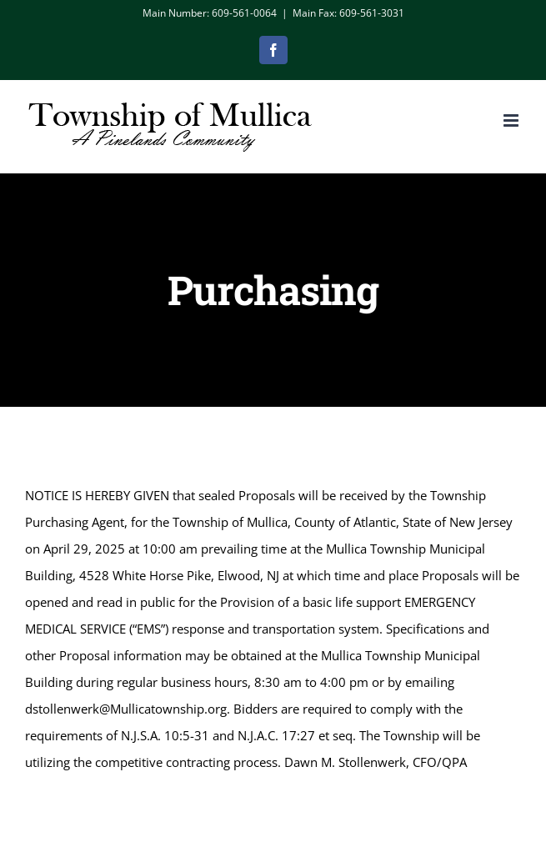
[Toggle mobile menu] (512, 120)
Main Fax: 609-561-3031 (348, 13)
